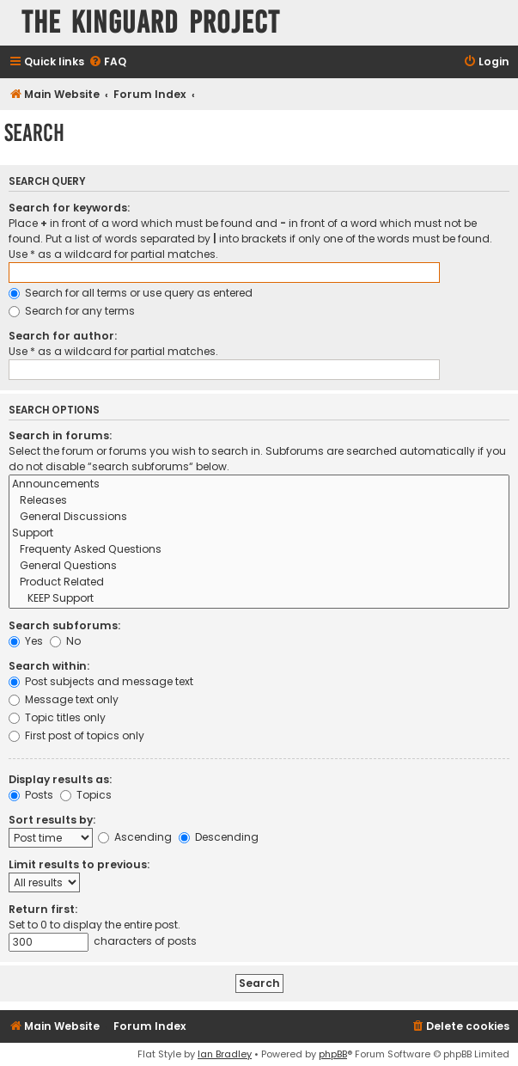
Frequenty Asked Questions (259, 550)
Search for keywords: (69, 207)
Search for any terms (72, 310)
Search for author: (63, 335)
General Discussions (259, 517)
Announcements (259, 484)
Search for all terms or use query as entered (131, 292)
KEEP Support (259, 599)
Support (259, 533)
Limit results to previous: (79, 864)
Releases (259, 501)
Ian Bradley (225, 1054)
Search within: (49, 666)
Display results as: (60, 779)
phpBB (333, 1054)
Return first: (43, 909)
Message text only (64, 699)
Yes (26, 641)
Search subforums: (64, 625)
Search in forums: (60, 435)
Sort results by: (52, 819)
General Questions (259, 566)
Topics (86, 794)
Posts (31, 794)
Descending (219, 837)
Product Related (259, 582)
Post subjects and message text (101, 681)
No (65, 641)
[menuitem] (107, 62)
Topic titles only (57, 717)
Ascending (135, 837)
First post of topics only (76, 735)
